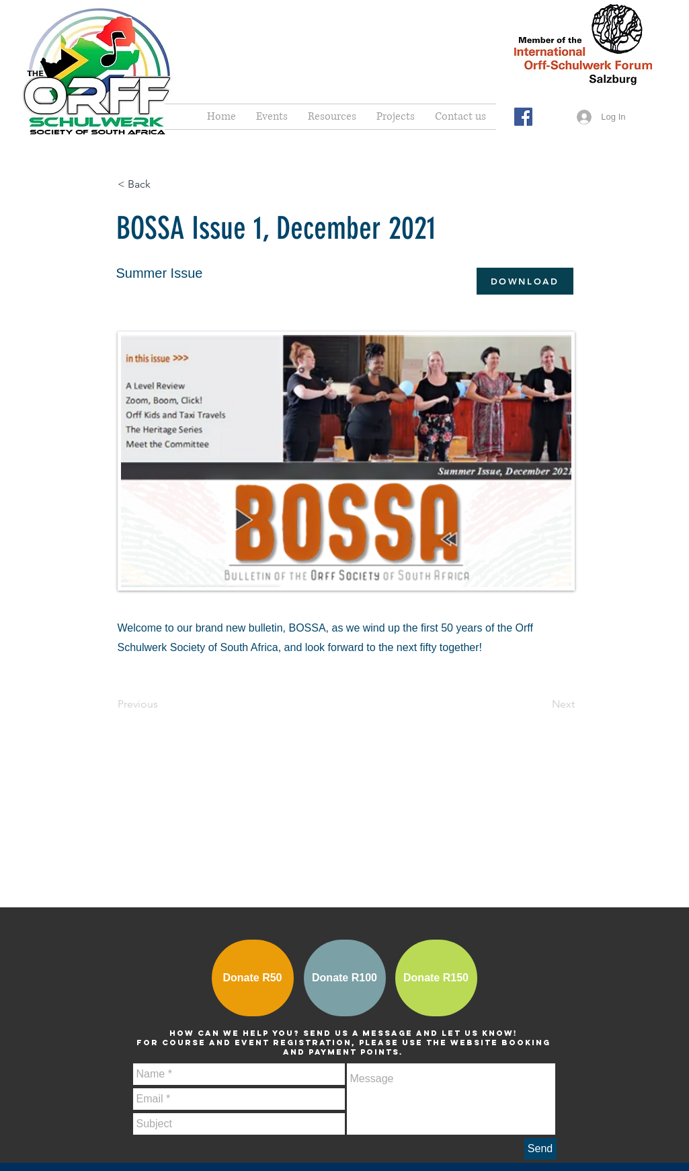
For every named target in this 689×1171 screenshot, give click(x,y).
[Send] (540, 1149)
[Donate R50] (253, 978)
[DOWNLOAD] (525, 281)
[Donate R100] (345, 978)
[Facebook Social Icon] (523, 117)
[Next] (541, 704)
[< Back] (162, 184)
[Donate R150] (436, 978)
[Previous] (162, 704)
